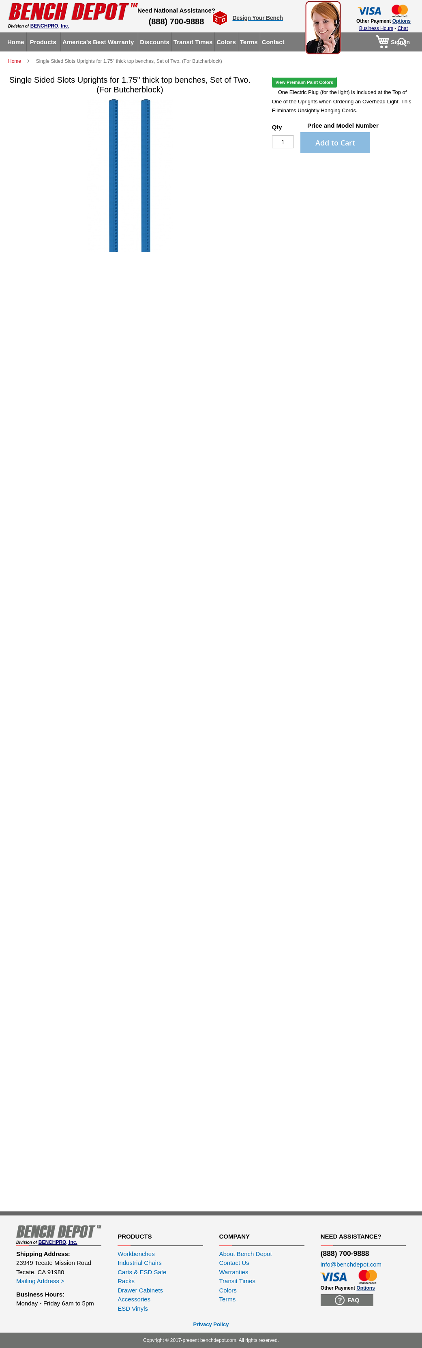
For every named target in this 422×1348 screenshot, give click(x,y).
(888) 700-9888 (176, 21)
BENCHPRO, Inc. (49, 26)
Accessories (134, 1299)
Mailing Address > (40, 1280)
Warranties (233, 1272)
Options (401, 21)
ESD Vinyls (133, 1308)
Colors (228, 1290)
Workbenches (136, 1253)
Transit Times (237, 1280)
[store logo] (73, 11)
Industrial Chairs (139, 1262)
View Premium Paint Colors (304, 82)
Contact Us (234, 1262)
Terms (227, 1299)
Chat (403, 28)
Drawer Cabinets (140, 1290)
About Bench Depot (245, 1253)
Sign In (400, 42)
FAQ (347, 1300)
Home (15, 61)
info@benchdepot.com (351, 1264)
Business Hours (376, 28)
